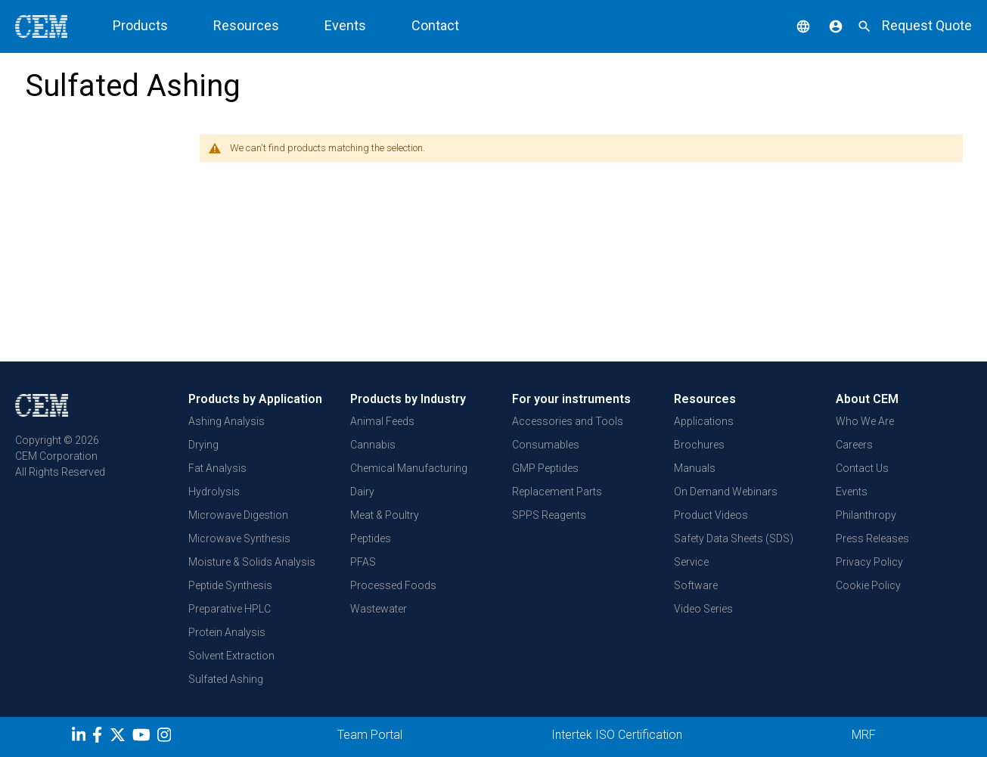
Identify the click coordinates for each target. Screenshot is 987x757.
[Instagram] (166, 737)
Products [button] (140, 25)
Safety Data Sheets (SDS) (733, 538)
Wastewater (378, 609)
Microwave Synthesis (239, 538)
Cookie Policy (868, 585)
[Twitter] (119, 737)
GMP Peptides (545, 468)
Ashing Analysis (226, 421)
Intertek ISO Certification (616, 735)
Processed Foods (393, 585)
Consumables (545, 445)
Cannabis (373, 445)
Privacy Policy (869, 562)
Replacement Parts (557, 492)
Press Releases (872, 538)
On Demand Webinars (725, 492)
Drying (203, 445)
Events (345, 25)
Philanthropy (866, 515)
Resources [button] (246, 25)
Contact (435, 25)
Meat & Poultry (384, 515)
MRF (864, 735)
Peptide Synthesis (230, 585)
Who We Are (865, 421)
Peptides (370, 538)
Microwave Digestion (238, 515)
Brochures (699, 445)
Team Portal (369, 735)
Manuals (694, 468)
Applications (704, 421)
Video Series (703, 609)
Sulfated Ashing (225, 679)
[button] (792, 25)
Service (691, 562)
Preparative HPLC (229, 609)
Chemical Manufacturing (408, 468)
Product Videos (711, 515)
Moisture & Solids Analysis (251, 562)
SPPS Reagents (549, 515)
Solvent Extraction (231, 656)
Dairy (362, 492)
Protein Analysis (226, 632)
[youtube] (143, 737)
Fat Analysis (217, 468)
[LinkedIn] (80, 737)
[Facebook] (101, 737)
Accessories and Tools (567, 421)
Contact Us (862, 468)
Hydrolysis (214, 492)
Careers (854, 445)
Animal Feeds (382, 421)
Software (696, 585)
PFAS (363, 562)
